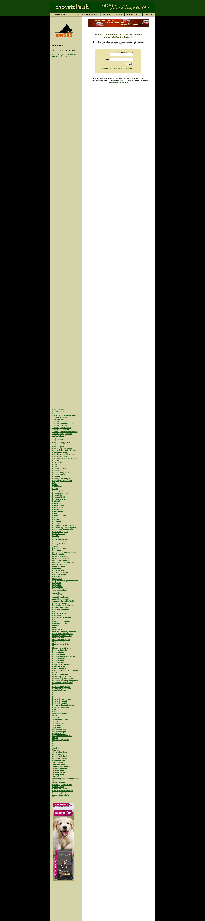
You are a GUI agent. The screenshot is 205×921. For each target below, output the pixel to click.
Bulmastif (56, 517)
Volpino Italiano (58, 783)
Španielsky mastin (59, 758)
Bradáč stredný (58, 505)
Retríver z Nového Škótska (63, 705)
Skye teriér (56, 728)
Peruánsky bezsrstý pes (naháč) (65, 681)
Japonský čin (57, 593)
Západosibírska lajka (60, 795)
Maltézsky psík (58, 638)
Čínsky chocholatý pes (61, 544)
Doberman (56, 550)
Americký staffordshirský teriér (64, 432)
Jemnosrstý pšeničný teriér (63, 601)
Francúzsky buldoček (61, 560)
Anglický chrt (57, 438)
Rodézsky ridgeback (60, 707)
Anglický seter (58, 446)
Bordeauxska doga (59, 493)
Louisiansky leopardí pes (62, 634)
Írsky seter (56, 583)
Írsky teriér (56, 585)
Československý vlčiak (61, 538)
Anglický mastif (58, 444)
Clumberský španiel (60, 532)
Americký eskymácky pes (62, 423)
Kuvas (54, 619)
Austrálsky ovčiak (59, 456)
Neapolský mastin (59, 650)
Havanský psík (58, 570)
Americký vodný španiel (62, 434)
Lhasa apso (57, 630)
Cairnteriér (56, 521)
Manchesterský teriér (60, 644)
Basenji (55, 464)
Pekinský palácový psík (61, 677)
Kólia (54, 611)
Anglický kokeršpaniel (61, 442)
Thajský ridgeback (59, 768)
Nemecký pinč (58, 660)
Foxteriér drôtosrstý (60, 556)
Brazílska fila (57, 511)
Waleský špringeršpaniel (62, 785)
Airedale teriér (58, 411)
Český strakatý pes (60, 540)
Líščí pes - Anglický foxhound (64, 632)
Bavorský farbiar (59, 468)
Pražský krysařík (59, 691)
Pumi (54, 697)
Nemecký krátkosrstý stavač (63, 656)
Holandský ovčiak (59, 574)
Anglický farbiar (58, 440)
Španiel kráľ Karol (59, 756)
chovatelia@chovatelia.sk (118, 82)
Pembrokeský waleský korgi (63, 679)
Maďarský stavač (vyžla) (62, 636)
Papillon (55, 672)
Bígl (54, 483)
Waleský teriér (58, 787)
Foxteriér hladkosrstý (61, 558)
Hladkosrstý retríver (60, 572)
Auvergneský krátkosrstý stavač (65, 458)
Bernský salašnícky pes (62, 479)
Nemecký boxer (58, 654)
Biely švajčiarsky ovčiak (62, 481)
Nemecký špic (58, 662)
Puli (53, 695)
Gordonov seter (58, 566)
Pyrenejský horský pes (61, 699)
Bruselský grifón (59, 515)
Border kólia (57, 495)
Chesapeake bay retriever (62, 530)
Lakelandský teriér (59, 624)
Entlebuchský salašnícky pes (64, 552)
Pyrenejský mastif (59, 701)
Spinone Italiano (58, 734)
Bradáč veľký (57, 507)
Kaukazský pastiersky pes (62, 605)
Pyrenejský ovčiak (59, 703)
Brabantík (56, 501)
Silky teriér (56, 725)
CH (68, 54)
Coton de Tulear (58, 534)
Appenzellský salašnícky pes (64, 450)
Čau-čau (55, 536)
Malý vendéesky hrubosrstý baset (65, 642)
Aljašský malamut (59, 417)
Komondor (56, 615)
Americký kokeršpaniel (61, 428)
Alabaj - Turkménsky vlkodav (64, 415)
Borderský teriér (58, 497)
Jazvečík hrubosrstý (60, 599)
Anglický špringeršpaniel (62, 448)
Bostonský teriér (59, 499)
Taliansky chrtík (58, 762)
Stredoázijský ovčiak (60, 740)
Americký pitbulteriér (60, 430)
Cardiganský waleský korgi (63, 526)
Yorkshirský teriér (59, 793)
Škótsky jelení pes (59, 752)
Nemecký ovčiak (59, 658)
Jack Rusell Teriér (59, 591)
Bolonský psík (58, 491)
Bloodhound (57, 487)
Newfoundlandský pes (61, 664)
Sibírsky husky (58, 723)
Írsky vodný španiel (60, 589)
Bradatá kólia (57, 509)
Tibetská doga (58, 770)
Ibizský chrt (57, 579)
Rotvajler (56, 709)
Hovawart (56, 577)
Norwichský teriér (59, 668)
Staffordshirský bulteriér (62, 736)
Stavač (55, 738)
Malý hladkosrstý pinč (61, 640)
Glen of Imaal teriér (60, 564)
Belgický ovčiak (58, 474)
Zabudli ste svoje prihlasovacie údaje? (117, 68)
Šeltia (54, 744)
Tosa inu (55, 776)
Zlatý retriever (58, 797)
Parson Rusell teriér (60, 674)
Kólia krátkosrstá (59, 613)
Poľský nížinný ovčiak (61, 687)
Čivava (55, 546)
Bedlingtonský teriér (60, 473)
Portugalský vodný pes (61, 689)
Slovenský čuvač (59, 730)
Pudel (54, 693)
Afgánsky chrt (58, 409)
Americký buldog (59, 421)
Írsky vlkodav (57, 587)
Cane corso (57, 524)
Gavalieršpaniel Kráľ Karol (63, 562)
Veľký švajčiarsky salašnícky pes (65, 779)
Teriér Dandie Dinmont (61, 766)
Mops (54, 646)
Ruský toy (56, 711)
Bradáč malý (57, 503)
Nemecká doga (58, 652)
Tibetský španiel (59, 772)
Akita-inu (56, 413)
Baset (54, 466)
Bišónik (55, 485)
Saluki (54, 715)
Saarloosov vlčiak (59, 713)
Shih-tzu (55, 721)
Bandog (55, 460)
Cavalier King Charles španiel (64, 528)
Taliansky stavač (59, 764)
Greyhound (56, 568)
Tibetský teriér (58, 775)
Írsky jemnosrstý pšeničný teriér (65, 581)
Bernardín (56, 477)
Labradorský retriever (61, 621)
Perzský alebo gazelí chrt (62, 683)
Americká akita (58, 419)
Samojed (55, 717)
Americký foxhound (60, 426)
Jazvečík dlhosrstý (59, 595)
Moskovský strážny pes (61, 648)
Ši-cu (54, 746)
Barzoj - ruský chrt (59, 462)
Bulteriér (55, 519)
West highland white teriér (62, 791)
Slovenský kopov (59, 732)
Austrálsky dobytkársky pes (63, 454)
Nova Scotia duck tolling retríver (65, 670)
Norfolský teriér (58, 666)
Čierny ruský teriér (59, 542)
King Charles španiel (60, 609)
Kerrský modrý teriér (60, 607)
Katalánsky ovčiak (59, 603)
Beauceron (56, 470)
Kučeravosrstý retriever (61, 617)
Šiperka (55, 750)
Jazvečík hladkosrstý (60, 597)
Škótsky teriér (58, 754)
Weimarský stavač (59, 789)
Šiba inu (55, 748)
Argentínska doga (59, 452)
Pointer (55, 685)
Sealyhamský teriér (60, 719)
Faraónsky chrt (58, 554)
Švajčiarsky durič (59, 760)
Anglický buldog (59, 436)
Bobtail (55, 489)
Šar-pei (55, 742)
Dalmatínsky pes (59, 548)
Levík (54, 628)
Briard (54, 513)
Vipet (54, 781)
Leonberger (57, 625)
